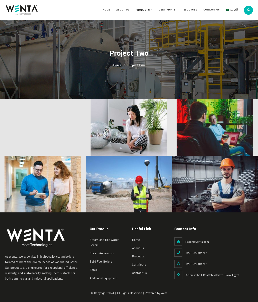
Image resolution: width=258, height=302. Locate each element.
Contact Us (211, 9)
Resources (189, 9)
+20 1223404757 (196, 253)
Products (142, 10)
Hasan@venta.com (197, 242)
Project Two (136, 65)
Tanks (94, 270)
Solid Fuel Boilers (101, 262)
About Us (122, 9)
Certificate (167, 9)
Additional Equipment (104, 278)
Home (106, 9)
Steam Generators (102, 253)
